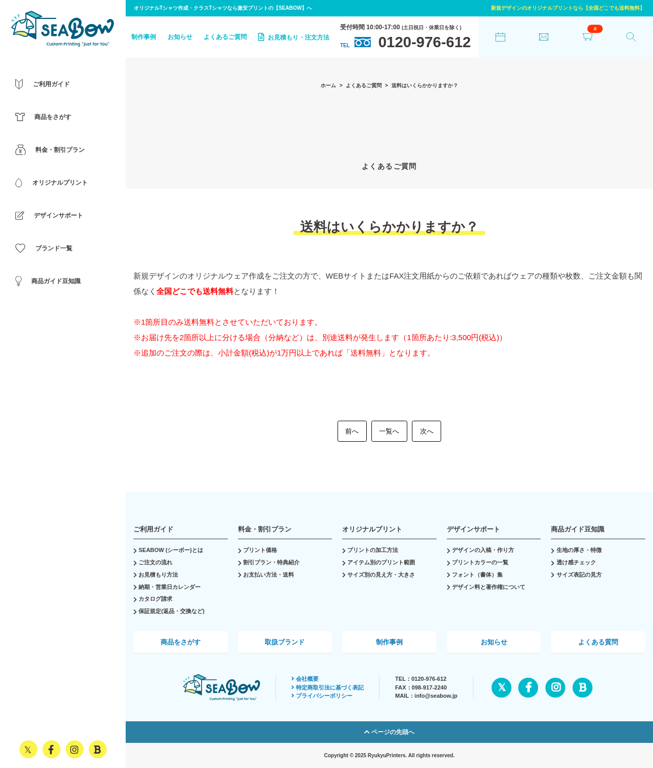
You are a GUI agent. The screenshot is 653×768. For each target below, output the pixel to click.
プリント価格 (260, 550)
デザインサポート (473, 529)
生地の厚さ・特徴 (579, 550)
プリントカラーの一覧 (480, 562)
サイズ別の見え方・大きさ (381, 575)
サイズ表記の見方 (579, 575)
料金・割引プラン (264, 529)
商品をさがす (181, 642)
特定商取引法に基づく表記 (327, 687)
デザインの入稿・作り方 (483, 550)
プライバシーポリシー (321, 696)
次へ (426, 431)
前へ (352, 431)
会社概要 (305, 679)
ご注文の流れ (155, 562)
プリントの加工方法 (372, 550)
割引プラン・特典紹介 (271, 562)
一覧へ (389, 431)
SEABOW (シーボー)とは (170, 550)
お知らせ (180, 37)
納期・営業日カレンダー (169, 587)
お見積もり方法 (158, 575)
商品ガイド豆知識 (577, 529)
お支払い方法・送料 (268, 575)
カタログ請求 (155, 599)
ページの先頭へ (389, 732)
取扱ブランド (285, 642)
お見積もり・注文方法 (293, 37)
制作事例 (143, 37)
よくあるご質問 (225, 37)
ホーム (328, 85)
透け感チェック (576, 562)
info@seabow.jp (436, 696)
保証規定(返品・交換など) (171, 611)
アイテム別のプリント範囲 (381, 562)
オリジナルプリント (372, 529)
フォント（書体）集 (477, 575)
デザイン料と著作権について (488, 587)
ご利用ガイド (153, 529)
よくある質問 (598, 642)
